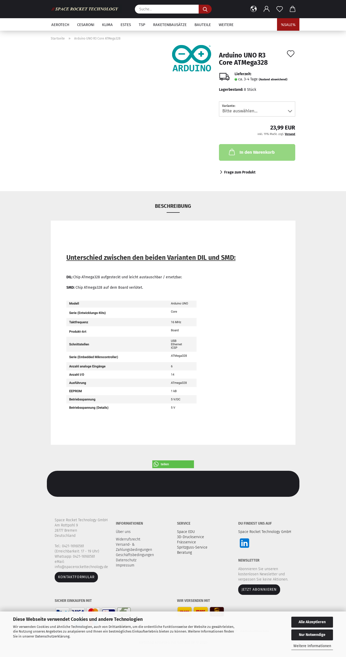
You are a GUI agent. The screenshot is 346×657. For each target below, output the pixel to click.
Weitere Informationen (312, 646)
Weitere (226, 24)
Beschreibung (173, 206)
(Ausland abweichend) (273, 79)
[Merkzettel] (279, 9)
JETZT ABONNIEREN (259, 589)
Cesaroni (85, 24)
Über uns (123, 532)
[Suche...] (205, 9)
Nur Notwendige (312, 635)
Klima (107, 24)
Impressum (125, 565)
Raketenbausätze (170, 24)
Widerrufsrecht (128, 539)
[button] (253, 9)
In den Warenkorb (251, 152)
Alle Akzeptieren (312, 622)
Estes (126, 24)
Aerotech (60, 24)
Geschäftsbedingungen (135, 555)
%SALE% (288, 24)
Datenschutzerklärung (52, 636)
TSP (142, 24)
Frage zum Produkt (239, 172)
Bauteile (202, 24)
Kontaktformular (76, 577)
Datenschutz (126, 560)
